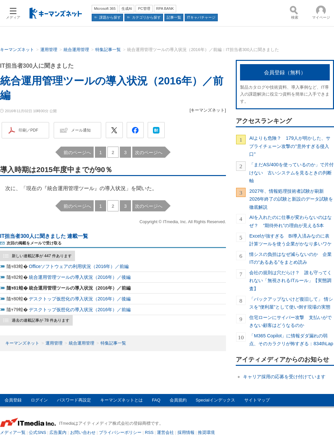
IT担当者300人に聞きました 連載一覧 (44, 236)
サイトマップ (257, 400)
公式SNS (37, 432)
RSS (149, 432)
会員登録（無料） (285, 72)
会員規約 (178, 400)
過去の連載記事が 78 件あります (40, 320)
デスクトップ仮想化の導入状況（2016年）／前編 (80, 309)
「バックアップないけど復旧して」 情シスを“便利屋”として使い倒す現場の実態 (291, 303)
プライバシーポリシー (120, 432)
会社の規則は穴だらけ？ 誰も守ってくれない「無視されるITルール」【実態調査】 (290, 280)
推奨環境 (206, 432)
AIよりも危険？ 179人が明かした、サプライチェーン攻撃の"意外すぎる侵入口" (289, 146)
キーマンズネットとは (121, 400)
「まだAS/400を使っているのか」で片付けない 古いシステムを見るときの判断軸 (291, 172)
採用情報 (186, 432)
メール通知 (81, 130)
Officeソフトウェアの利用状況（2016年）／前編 (79, 266)
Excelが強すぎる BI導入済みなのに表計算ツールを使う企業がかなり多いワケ (290, 239)
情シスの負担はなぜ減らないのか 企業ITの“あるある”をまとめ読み (290, 258)
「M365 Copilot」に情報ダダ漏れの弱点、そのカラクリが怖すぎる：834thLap (291, 339)
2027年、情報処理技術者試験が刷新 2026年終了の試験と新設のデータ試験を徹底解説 (291, 199)
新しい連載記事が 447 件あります (42, 256)
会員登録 (13, 400)
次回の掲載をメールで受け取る (34, 243)
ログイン (39, 400)
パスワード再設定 (74, 400)
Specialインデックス (215, 400)
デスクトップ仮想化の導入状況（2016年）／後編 (80, 298)
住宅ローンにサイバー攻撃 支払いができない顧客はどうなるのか (290, 321)
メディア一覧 (13, 432)
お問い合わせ (83, 432)
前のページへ (77, 152)
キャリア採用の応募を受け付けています (284, 376)
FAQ (156, 400)
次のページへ (148, 152)
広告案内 (57, 432)
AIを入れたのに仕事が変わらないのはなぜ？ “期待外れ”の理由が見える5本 (290, 221)
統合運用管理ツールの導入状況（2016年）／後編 (80, 277)
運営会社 (165, 432)
